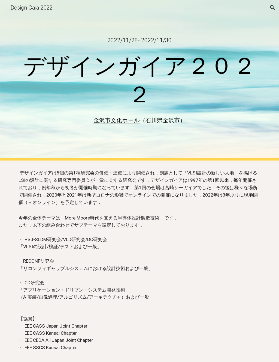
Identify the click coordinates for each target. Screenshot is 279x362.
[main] (139, 40)
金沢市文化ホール (116, 120)
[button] (272, 7)
